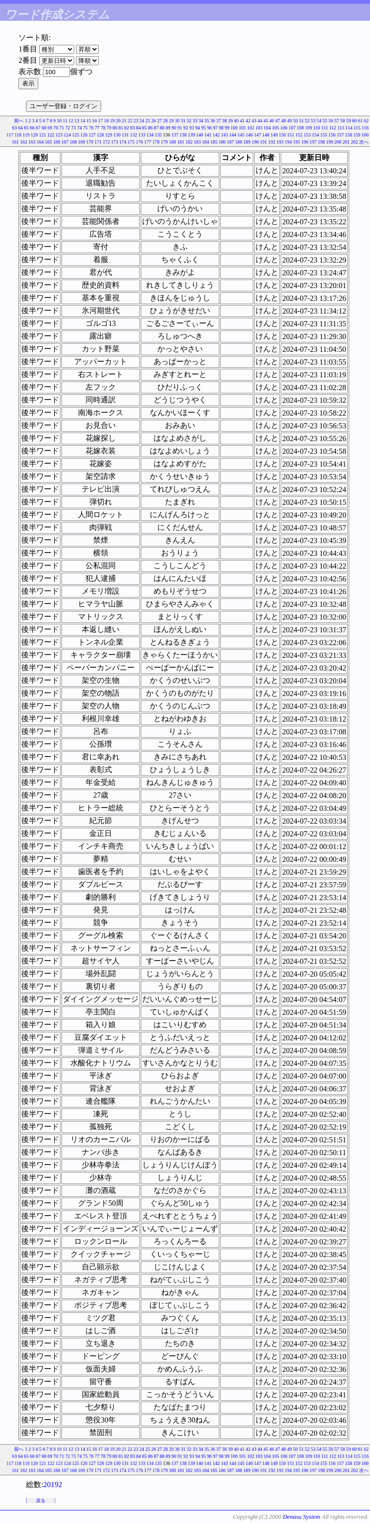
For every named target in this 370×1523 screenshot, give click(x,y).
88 (162, 127)
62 (366, 120)
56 (330, 120)
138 (183, 134)
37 (218, 120)
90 (174, 127)
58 (342, 120)
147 (257, 134)
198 (321, 142)
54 (319, 120)
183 (197, 142)
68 (44, 127)
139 (191, 134)
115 (357, 127)
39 (230, 120)
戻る (40, 1500)
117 (10, 134)
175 (131, 142)
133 (142, 134)
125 (75, 134)
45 (266, 120)
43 (254, 120)
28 (165, 120)
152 (298, 134)
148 (265, 134)
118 (18, 134)
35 (207, 120)
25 (148, 120)
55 (325, 120)
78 (103, 127)
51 (301, 120)
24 (141, 120)
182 (189, 142)
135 (158, 134)
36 (212, 120)
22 (130, 120)
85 (144, 127)
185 (213, 142)
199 (329, 142)
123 (59, 134)
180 (172, 142)
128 (100, 134)
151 (290, 134)
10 (59, 120)
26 (153, 120)
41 (242, 120)
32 (189, 120)
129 (108, 134)
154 (315, 134)
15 (88, 120)
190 (255, 142)
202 (354, 142)
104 (267, 127)
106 (283, 127)
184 (205, 142)
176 (139, 142)
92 (185, 127)
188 (238, 142)
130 (116, 134)
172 (106, 142)
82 (126, 127)
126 (83, 134)
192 (271, 142)
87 (156, 127)
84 (138, 127)
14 (82, 120)
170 (90, 142)
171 (98, 142)
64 (20, 127)
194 (288, 142)
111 (324, 127)
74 (79, 127)
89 (167, 127)
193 (280, 142)
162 (23, 142)
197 (313, 142)
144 (232, 134)
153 (307, 134)
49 (289, 120)
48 (283, 120)
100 (234, 127)
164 (40, 142)
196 (305, 142)
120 (34, 134)
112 (332, 127)
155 (323, 134)
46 (271, 120)
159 (357, 134)
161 (15, 142)
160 (365, 134)
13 (77, 120)
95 (203, 127)
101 (242, 127)
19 (112, 120)
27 (159, 120)
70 (55, 127)
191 (263, 142)
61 (360, 120)
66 (32, 127)
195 (296, 142)
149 (274, 134)
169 (81, 142)
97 (215, 127)
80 (114, 127)
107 (291, 127)
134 (150, 134)
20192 (52, 1484)
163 (31, 142)
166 (56, 142)
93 (191, 127)
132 (133, 134)
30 (177, 120)
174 (123, 142)
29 (171, 120)
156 (332, 134)
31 (183, 120)
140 (199, 134)
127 (92, 134)
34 (200, 120)
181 (180, 142)
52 (307, 120)
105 (275, 127)
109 (308, 127)
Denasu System (301, 1516)
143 (224, 134)
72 (67, 127)
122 (50, 134)
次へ (364, 142)
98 (221, 127)
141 (208, 134)
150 (282, 134)
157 (340, 134)
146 (249, 134)
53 (313, 120)
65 (26, 127)
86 (150, 127)
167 (65, 142)
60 (354, 120)
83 (132, 127)
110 (316, 127)
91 (179, 127)
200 (338, 142)
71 (61, 127)
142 (216, 134)
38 (224, 120)
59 (348, 120)
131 (125, 134)
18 (106, 120)
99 (226, 127)
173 (114, 142)
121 (42, 134)
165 (48, 142)
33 (195, 120)
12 (71, 120)
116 (365, 127)
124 (67, 134)
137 (175, 134)
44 (260, 120)
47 (277, 120)
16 (94, 120)
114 (349, 127)
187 (230, 142)
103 (258, 127)
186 (222, 142)
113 (340, 127)
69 (49, 127)
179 (164, 142)
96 (209, 127)
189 (246, 142)
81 (120, 127)
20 (118, 120)
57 (337, 120)
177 (147, 142)
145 (241, 134)
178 (156, 142)
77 (97, 127)
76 (91, 127)
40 (236, 120)
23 (136, 120)
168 (73, 142)
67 (37, 127)
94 (197, 127)
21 (124, 120)
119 (26, 134)
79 (108, 127)
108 (300, 127)
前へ (19, 120)
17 (100, 120)
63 (14, 127)
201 (346, 142)
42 (248, 120)
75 (85, 127)
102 (250, 127)
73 (73, 127)
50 (295, 120)
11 (65, 120)
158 (348, 134)
